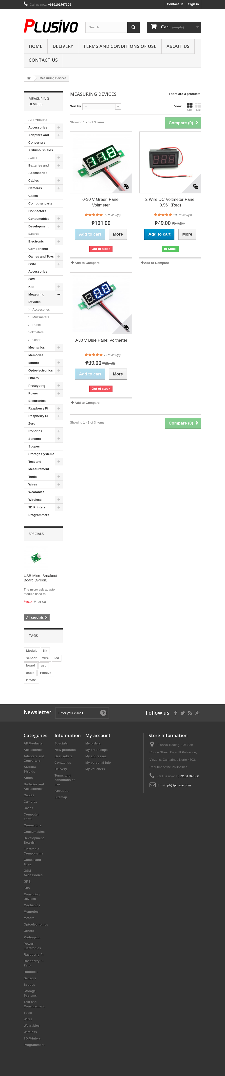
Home (35, 46)
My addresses (96, 756)
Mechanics (36, 347)
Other (36, 340)
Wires (32, 484)
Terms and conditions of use (119, 46)
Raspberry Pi (38, 408)
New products (65, 750)
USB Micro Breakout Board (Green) (40, 578)
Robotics (35, 431)
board (30, 665)
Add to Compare (87, 263)
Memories (35, 355)
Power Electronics (37, 397)
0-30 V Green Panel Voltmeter (100, 202)
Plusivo (45, 673)
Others (33, 378)
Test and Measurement (38, 465)
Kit (45, 650)
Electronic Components (38, 245)
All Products (37, 120)
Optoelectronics (40, 370)
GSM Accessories (37, 267)
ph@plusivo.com (179, 785)
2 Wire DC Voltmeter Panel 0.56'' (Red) (170, 202)
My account (98, 735)
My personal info (98, 762)
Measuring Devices (36, 298)
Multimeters (40, 317)
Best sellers (64, 756)
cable (30, 673)
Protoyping (36, 386)
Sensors (34, 439)
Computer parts (40, 203)
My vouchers (95, 769)
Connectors (37, 211)
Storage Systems (41, 454)
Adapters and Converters (38, 138)
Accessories (37, 127)
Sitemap (61, 797)
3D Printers (36, 507)
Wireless (34, 499)
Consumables (38, 219)
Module (32, 650)
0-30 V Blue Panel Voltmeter (101, 340)
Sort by (75, 106)
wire (45, 658)
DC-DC (31, 680)
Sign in (193, 4)
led (57, 658)
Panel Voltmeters (35, 328)
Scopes (34, 446)
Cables (33, 180)
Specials (36, 533)
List (198, 106)
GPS (31, 279)
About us (178, 46)
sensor (31, 658)
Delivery (63, 46)
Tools (32, 477)
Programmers (38, 515)
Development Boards (38, 230)
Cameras (35, 188)
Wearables (36, 492)
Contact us (175, 4)
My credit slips (96, 750)
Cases (33, 196)
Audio (33, 158)
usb (43, 665)
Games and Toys (41, 256)
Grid (189, 106)
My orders (93, 743)
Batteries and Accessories (38, 169)
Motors (33, 363)
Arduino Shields (40, 150)
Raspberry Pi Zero (38, 419)
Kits (31, 287)
